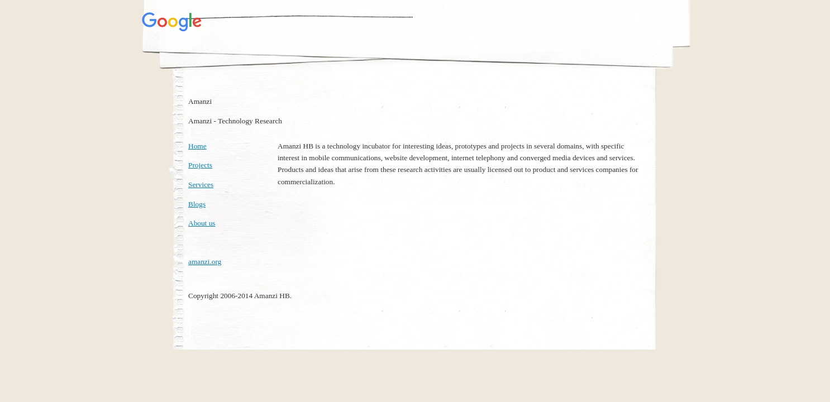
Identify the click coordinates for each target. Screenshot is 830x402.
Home (197, 146)
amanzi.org (204, 261)
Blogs (197, 204)
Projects (200, 165)
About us (202, 223)
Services (200, 184)
